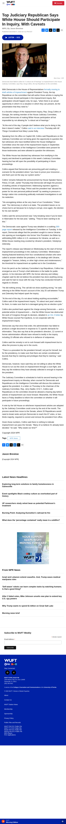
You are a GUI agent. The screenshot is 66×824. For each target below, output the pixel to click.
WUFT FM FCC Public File (13, 726)
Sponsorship (8, 714)
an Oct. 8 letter (54, 315)
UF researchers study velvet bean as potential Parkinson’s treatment (28, 504)
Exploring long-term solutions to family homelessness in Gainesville (28, 485)
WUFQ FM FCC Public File (13, 731)
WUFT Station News (11, 704)
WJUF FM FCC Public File (13, 730)
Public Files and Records (12, 722)
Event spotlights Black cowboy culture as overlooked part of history (29, 495)
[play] (3, 821)
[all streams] (63, 821)
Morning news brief (11, 613)
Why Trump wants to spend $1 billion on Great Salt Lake (27, 606)
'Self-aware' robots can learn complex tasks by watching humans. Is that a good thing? (32, 588)
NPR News (14, 438)
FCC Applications (10, 735)
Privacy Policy (9, 718)
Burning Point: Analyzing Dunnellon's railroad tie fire (26, 513)
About (6, 695)
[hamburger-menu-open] (3, 3)
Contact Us (8, 700)
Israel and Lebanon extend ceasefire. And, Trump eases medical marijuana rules (31, 578)
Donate (59, 3)
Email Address (9, 639)
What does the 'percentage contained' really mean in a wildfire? (31, 520)
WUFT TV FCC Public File (13, 728)
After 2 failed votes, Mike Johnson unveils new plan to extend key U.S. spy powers (32, 597)
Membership (8, 709)
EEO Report (8, 733)
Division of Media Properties (21, 691)
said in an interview (36, 128)
